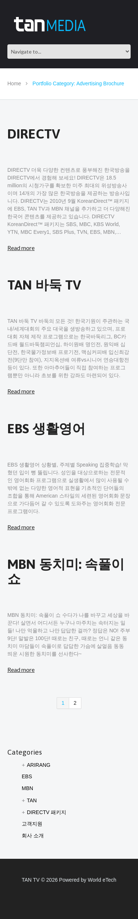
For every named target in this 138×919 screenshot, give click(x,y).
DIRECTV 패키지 (46, 812)
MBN (27, 788)
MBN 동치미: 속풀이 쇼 (65, 571)
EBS (27, 776)
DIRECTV (33, 133)
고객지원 (32, 824)
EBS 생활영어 (46, 428)
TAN (32, 800)
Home (14, 83)
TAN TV (31, 880)
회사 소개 (33, 835)
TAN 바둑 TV (44, 285)
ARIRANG (38, 765)
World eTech (102, 880)
